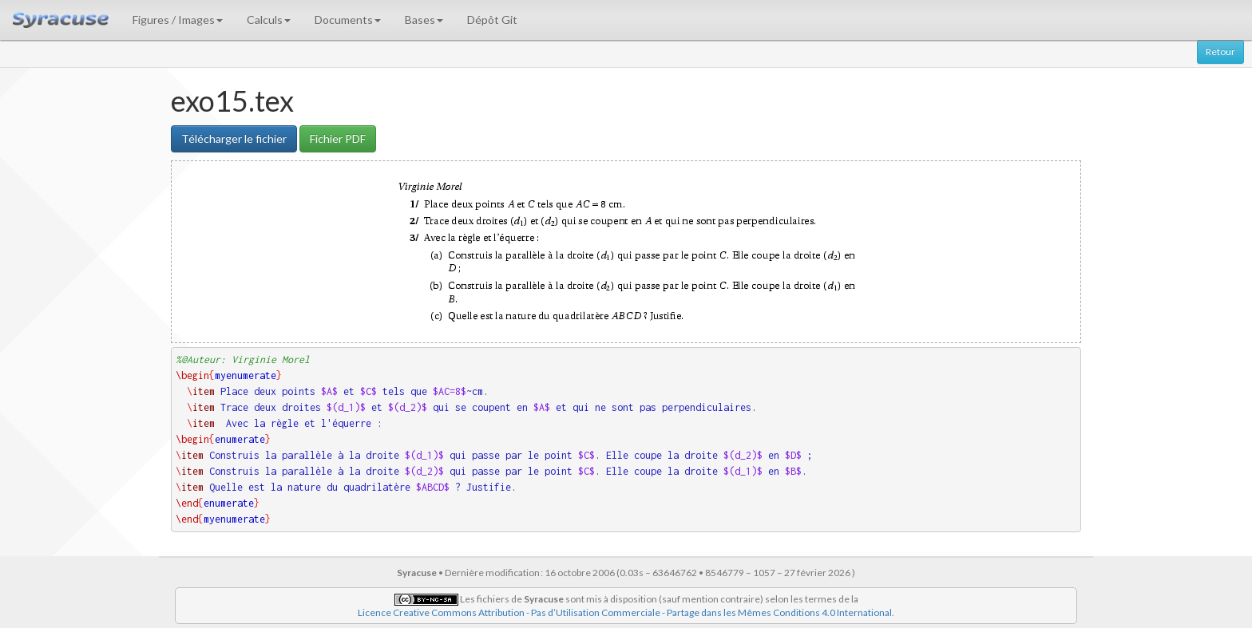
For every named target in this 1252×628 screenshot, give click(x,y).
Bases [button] (424, 19)
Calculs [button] (269, 19)
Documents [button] (348, 19)
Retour (1220, 51)
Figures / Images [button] (178, 19)
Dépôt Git (492, 19)
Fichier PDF (338, 138)
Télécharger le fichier (234, 138)
